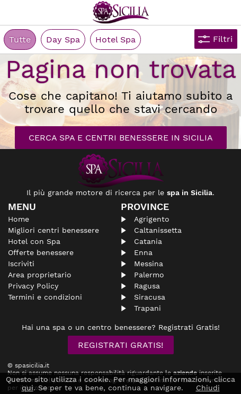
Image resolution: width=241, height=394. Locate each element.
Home (18, 219)
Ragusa (147, 286)
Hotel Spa (115, 39)
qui (27, 387)
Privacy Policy (33, 286)
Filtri (223, 39)
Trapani (147, 308)
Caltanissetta (158, 230)
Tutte (20, 39)
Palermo (149, 274)
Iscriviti (21, 263)
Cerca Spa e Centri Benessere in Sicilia (121, 138)
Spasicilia (121, 12)
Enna (143, 252)
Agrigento (151, 219)
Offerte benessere (41, 252)
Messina (148, 263)
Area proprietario (40, 274)
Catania (148, 241)
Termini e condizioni (45, 297)
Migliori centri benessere (53, 230)
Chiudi (208, 387)
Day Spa (63, 39)
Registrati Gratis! (120, 345)
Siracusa (149, 297)
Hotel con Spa (34, 241)
